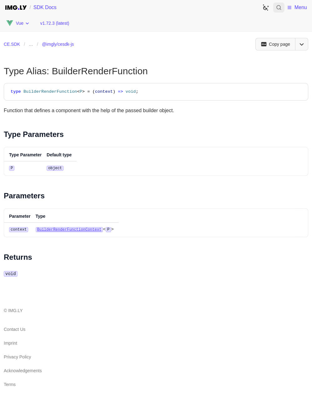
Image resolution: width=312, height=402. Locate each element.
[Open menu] (301, 44)
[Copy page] (275, 44)
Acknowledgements (23, 370)
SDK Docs (45, 7)
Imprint (10, 342)
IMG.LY (15, 309)
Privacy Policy (17, 356)
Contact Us (14, 328)
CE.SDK (12, 44)
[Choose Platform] (17, 23)
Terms (10, 383)
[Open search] (278, 8)
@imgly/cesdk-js (58, 44)
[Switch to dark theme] (266, 8)
